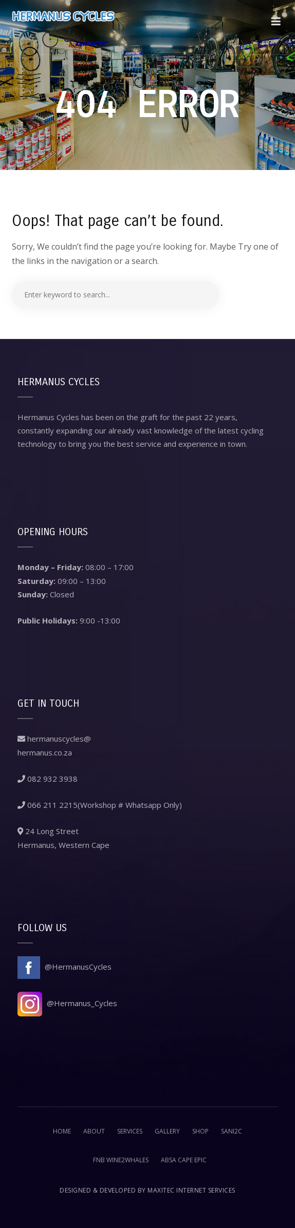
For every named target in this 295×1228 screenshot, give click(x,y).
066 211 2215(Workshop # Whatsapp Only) (99, 805)
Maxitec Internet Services (191, 1190)
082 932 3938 (47, 778)
